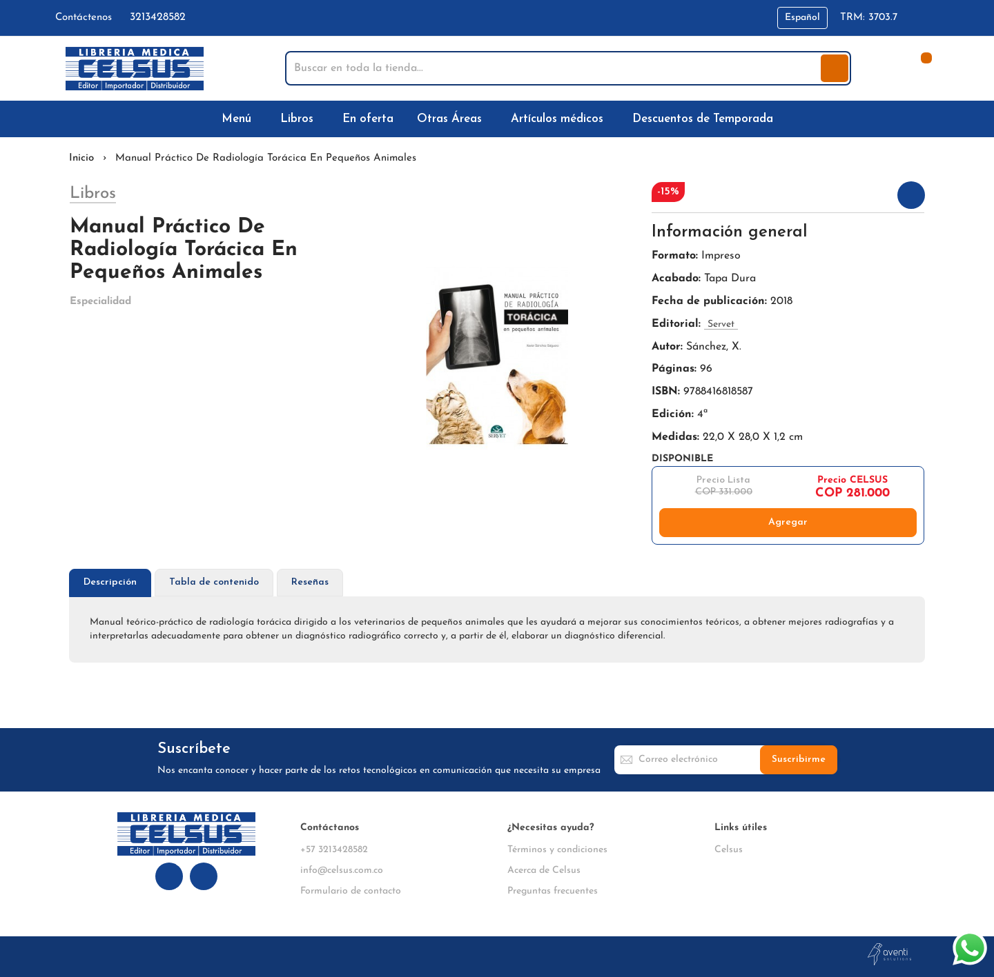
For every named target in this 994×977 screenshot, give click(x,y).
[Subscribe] (798, 759)
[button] (802, 18)
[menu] (497, 119)
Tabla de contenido (214, 582)
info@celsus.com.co (341, 870)
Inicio (81, 158)
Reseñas (310, 582)
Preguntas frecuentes (552, 891)
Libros (93, 193)
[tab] (110, 583)
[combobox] (554, 68)
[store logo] (135, 68)
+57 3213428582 (334, 850)
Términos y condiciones (557, 850)
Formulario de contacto (350, 891)
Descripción (110, 582)
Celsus (728, 850)
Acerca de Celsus (544, 870)
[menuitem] (239, 119)
